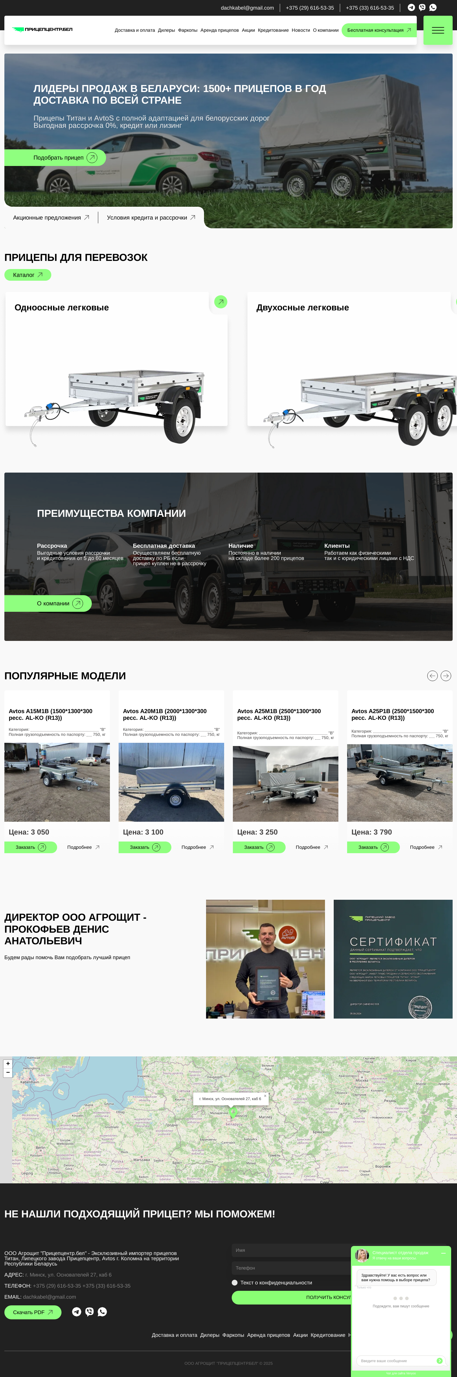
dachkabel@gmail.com (247, 8)
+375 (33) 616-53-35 (370, 8)
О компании (326, 30)
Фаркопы (188, 30)
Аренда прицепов (220, 30)
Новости (301, 30)
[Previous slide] (432, 676)
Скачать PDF (29, 1312)
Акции (248, 30)
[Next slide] (446, 676)
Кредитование (273, 30)
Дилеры (166, 30)
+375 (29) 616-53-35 (310, 8)
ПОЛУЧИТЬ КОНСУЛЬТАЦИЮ (339, 1297)
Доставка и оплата (135, 30)
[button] (233, 1113)
